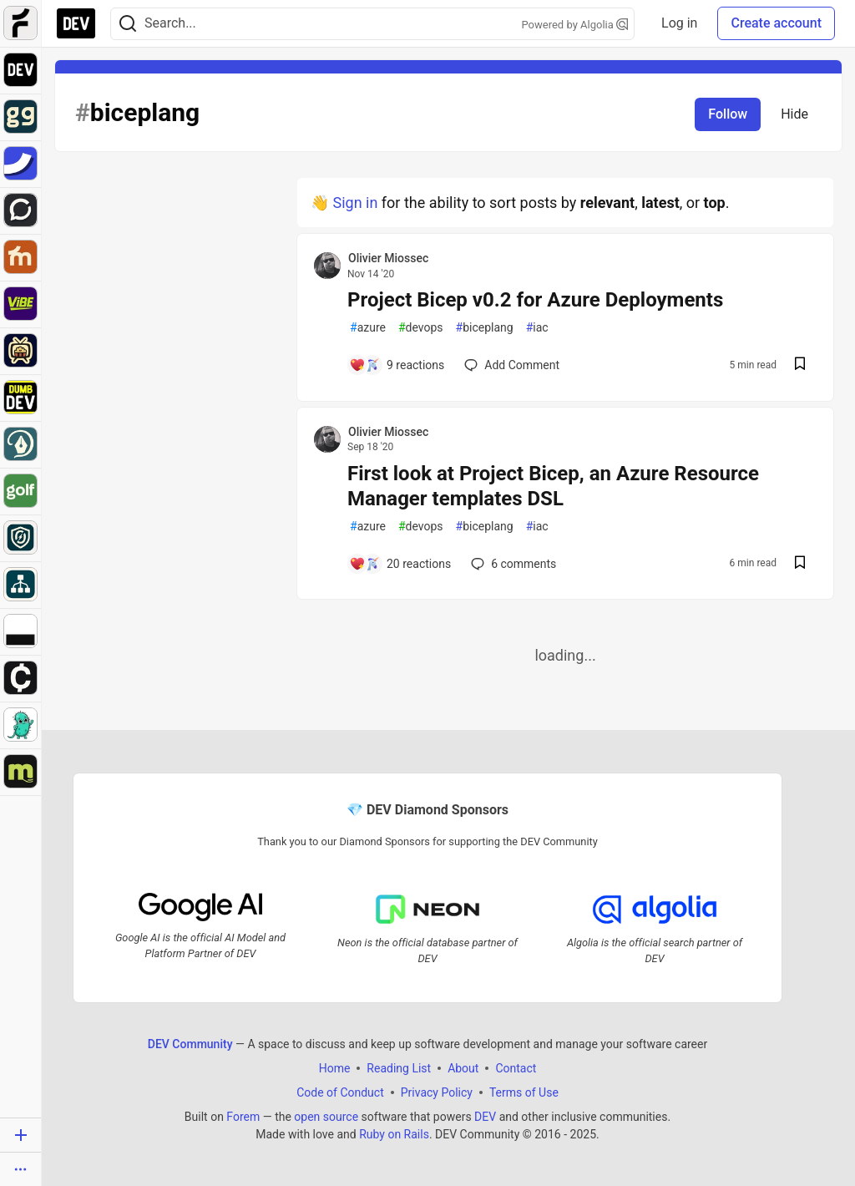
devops (420, 328)
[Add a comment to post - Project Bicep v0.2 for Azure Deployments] (396, 365)
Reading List (399, 1067)
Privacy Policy (437, 1091)
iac (537, 328)
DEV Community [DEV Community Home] (190, 1043)
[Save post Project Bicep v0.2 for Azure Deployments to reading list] (800, 365)
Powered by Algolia (575, 24)
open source (326, 1116)
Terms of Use (524, 1091)
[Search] (127, 23)
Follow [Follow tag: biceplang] (727, 114)
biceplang (485, 328)
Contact (515, 1067)
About (463, 1067)
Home (335, 1067)
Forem (243, 1116)
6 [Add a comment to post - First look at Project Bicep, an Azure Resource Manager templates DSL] (512, 564)
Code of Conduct (340, 1091)
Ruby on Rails (394, 1133)
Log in (679, 23)
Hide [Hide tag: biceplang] (794, 114)
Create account (776, 23)
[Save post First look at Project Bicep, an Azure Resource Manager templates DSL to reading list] (800, 564)
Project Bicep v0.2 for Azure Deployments (535, 300)
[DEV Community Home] (76, 23)
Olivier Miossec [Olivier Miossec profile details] (388, 258)
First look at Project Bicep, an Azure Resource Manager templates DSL (553, 486)
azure (368, 328)
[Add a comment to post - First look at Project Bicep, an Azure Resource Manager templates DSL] (400, 564)
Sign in (354, 202)
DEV (485, 1116)
